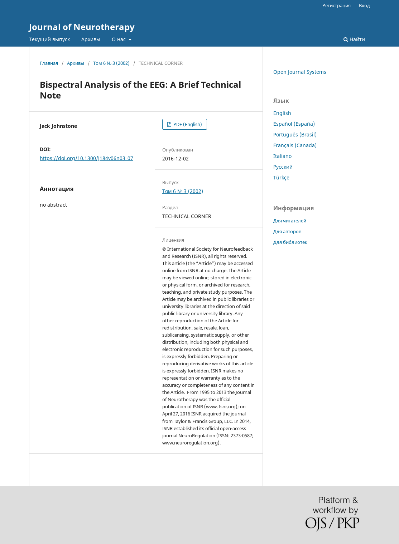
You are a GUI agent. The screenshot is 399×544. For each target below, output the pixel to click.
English (282, 113)
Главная (49, 63)
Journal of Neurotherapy (82, 27)
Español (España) (294, 123)
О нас (119, 39)
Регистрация (336, 5)
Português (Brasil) (295, 134)
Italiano (282, 156)
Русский (283, 166)
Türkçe (281, 177)
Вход (364, 5)
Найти (354, 39)
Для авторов (287, 231)
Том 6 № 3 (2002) (111, 63)
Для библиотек (290, 242)
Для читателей (289, 220)
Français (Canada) (295, 145)
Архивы (90, 39)
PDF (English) (187, 124)
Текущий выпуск (49, 39)
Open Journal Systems (299, 71)
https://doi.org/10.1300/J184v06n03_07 (86, 158)
